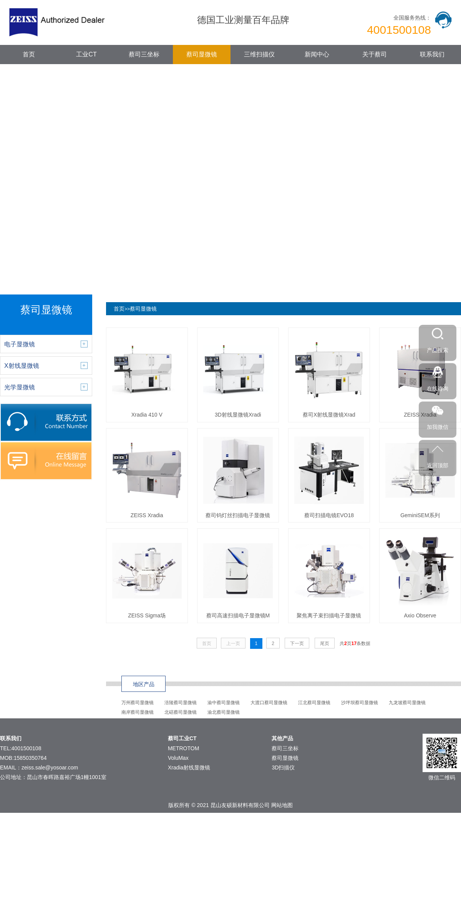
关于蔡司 (374, 54)
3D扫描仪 (283, 767)
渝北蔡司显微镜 (223, 712)
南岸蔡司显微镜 (137, 712)
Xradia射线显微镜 (189, 767)
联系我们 (432, 54)
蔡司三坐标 (144, 54)
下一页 (297, 643)
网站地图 (282, 805)
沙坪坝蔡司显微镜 (359, 702)
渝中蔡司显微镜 (223, 702)
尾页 (324, 643)
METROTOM (183, 748)
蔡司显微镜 (201, 54)
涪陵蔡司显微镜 (180, 702)
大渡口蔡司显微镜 (268, 702)
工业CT (86, 54)
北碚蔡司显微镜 (180, 712)
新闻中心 (317, 54)
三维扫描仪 (259, 54)
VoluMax (178, 758)
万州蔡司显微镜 (137, 702)
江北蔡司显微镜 (314, 702)
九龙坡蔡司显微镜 (407, 702)
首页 (29, 54)
